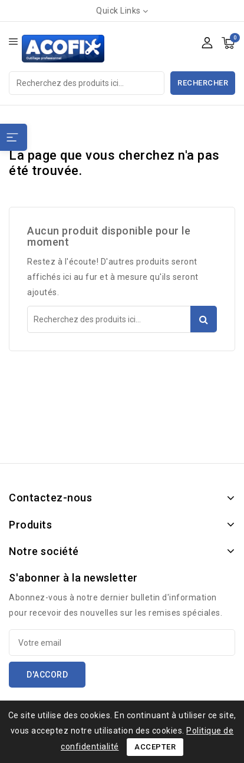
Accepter (155, 746)
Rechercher (202, 82)
